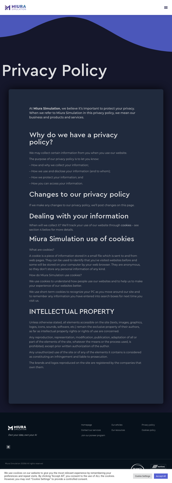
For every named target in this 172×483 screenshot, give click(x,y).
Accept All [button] (161, 476)
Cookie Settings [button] (142, 476)
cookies (126, 225)
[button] (166, 7)
